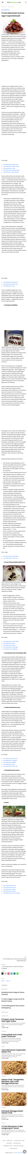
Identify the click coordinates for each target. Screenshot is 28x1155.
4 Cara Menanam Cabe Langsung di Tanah (12, 1127)
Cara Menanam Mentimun (10, 282)
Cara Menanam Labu (9, 286)
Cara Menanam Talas (9, 168)
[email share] (5, 974)
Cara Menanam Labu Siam (10, 284)
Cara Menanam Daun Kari (10, 766)
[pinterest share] (8, 974)
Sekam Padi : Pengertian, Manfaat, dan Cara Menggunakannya (12, 1081)
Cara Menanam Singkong (10, 649)
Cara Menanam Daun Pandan (11, 893)
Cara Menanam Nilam (9, 645)
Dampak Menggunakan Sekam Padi (12, 1112)
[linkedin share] (11, 974)
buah (2, 981)
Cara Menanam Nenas (9, 891)
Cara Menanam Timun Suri (10, 558)
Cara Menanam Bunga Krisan (11, 170)
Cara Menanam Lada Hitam (11, 556)
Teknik (3, 1046)
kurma (8, 981)
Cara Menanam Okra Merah (11, 172)
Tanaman (3, 1031)
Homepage (3, 6)
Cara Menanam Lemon (9, 885)
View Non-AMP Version (18, 1152)
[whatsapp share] (14, 974)
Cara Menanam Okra (9, 764)
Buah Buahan (11, 6)
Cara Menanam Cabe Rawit (11, 641)
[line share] (17, 974)
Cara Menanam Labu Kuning (11, 166)
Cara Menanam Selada (9, 762)
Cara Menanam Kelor (9, 643)
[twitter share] (2, 974)
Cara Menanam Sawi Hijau (10, 647)
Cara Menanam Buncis (9, 887)
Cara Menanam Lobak (9, 889)
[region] (14, 73)
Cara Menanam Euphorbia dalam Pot (13, 1051)
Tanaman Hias (4, 1015)
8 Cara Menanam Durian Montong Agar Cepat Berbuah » (15, 960)
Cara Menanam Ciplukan (10, 760)
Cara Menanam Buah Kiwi (10, 758)
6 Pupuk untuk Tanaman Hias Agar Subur (12, 1020)
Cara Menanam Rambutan (10, 164)
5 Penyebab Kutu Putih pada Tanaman (11, 1035)
